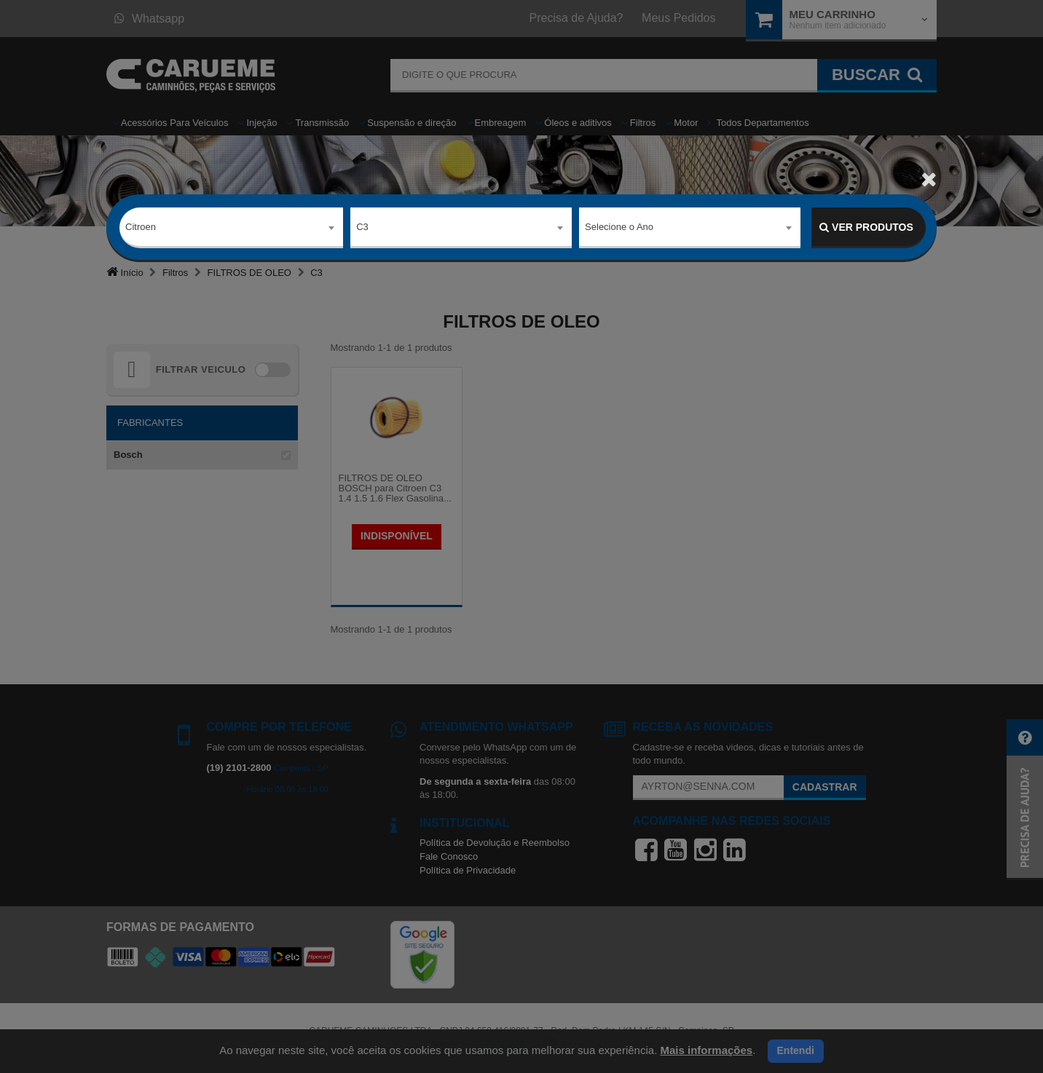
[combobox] (231, 227)
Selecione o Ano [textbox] (619, 226)
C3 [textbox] (362, 226)
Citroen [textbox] (140, 226)
